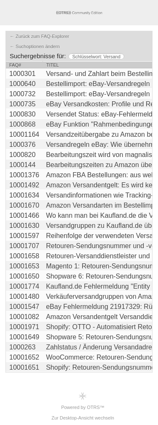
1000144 (22, 164)
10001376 (24, 175)
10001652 (24, 357)
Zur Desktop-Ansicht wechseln (82, 417)
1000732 (22, 93)
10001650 (24, 276)
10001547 (24, 306)
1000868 (22, 124)
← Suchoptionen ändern (35, 46)
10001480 (24, 296)
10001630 (24, 225)
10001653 (24, 266)
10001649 (24, 337)
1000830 (22, 114)
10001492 (24, 185)
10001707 (24, 245)
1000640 (22, 83)
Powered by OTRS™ (82, 401)
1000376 (22, 144)
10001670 (24, 205)
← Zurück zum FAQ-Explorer (39, 36)
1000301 (22, 73)
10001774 (24, 286)
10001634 (24, 195)
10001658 (24, 256)
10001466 (24, 215)
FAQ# (15, 65)
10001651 (24, 367)
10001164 (24, 134)
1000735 (22, 104)
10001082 (24, 316)
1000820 (22, 154)
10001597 (24, 235)
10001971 (24, 326)
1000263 (22, 347)
